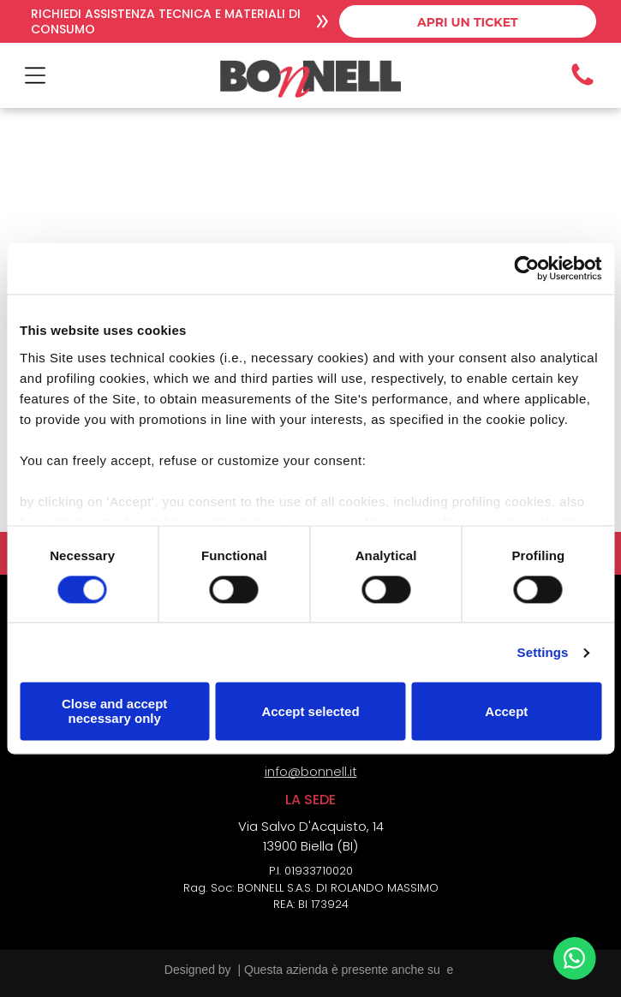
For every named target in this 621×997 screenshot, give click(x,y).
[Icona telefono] (582, 84)
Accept (506, 711)
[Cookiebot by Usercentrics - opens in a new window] (526, 269)
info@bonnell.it (311, 771)
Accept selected (310, 711)
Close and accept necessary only (114, 711)
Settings (543, 652)
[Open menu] (35, 75)
